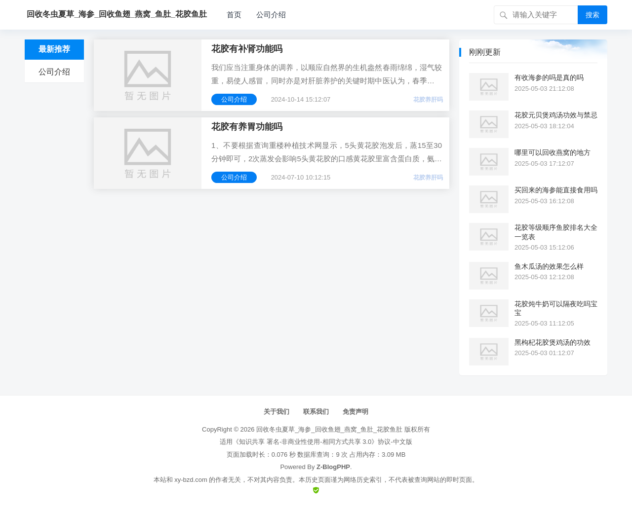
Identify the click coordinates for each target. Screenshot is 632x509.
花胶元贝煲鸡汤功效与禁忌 (555, 115)
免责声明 (355, 411)
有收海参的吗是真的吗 (549, 77)
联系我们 (316, 411)
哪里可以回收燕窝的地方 (552, 152)
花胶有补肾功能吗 (246, 49)
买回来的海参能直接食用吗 (555, 190)
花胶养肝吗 (428, 99)
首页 (234, 14)
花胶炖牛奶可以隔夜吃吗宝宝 (555, 308)
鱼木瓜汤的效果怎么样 (549, 266)
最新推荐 (54, 49)
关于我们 (276, 411)
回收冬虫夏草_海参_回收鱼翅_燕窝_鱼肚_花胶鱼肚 (329, 429)
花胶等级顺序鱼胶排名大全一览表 (555, 231)
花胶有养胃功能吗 (246, 127)
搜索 (592, 15)
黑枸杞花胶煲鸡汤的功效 (552, 342)
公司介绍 (271, 14)
